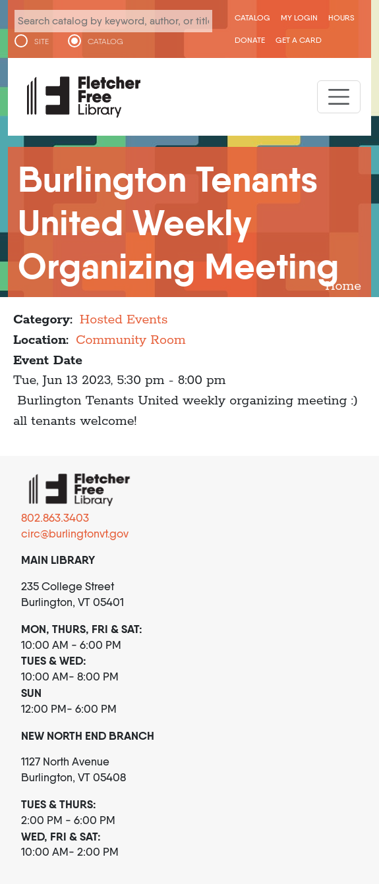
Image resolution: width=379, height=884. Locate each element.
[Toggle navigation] (339, 96)
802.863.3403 (55, 517)
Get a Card (299, 40)
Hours (341, 17)
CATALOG (105, 41)
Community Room (131, 340)
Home (343, 286)
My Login (299, 17)
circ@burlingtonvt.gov (75, 533)
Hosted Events (124, 320)
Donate (250, 40)
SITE (41, 41)
